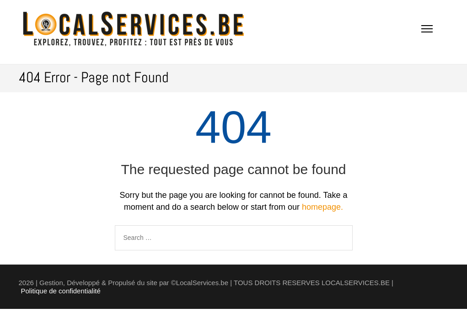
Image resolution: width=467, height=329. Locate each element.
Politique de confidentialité (61, 291)
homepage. (322, 207)
